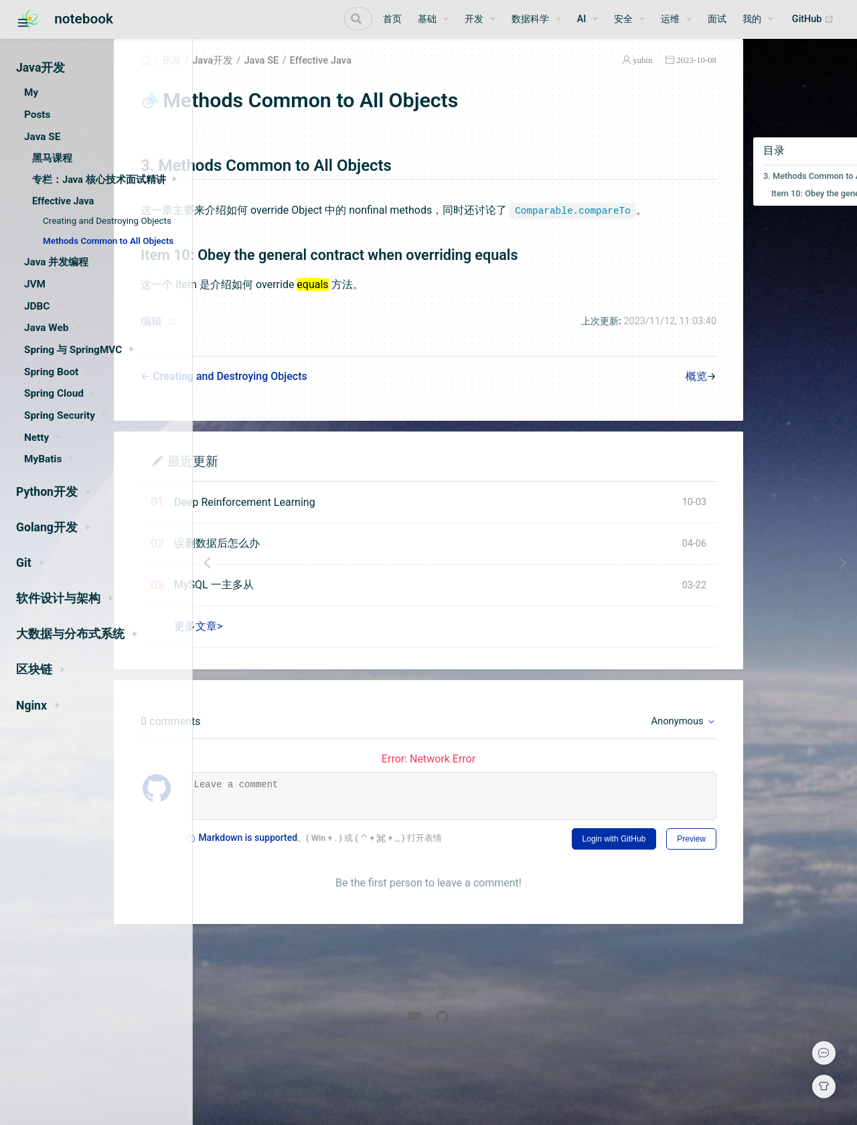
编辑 (239, 355)
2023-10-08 (643, 76)
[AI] (588, 19)
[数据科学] (536, 19)
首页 (392, 19)
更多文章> (286, 660)
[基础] (433, 19)
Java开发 (300, 76)
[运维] (676, 19)
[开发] (480, 19)
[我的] (758, 19)
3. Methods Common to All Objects (776, 192)
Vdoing (444, 1090)
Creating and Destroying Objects (107, 221)
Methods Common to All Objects (108, 241)
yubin (589, 76)
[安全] (629, 19)
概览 (642, 410)
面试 (717, 19)
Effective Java (408, 76)
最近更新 (280, 494)
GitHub (816, 19)
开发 (259, 76)
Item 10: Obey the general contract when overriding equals (780, 209)
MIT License (636, 1090)
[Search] (304, 18)
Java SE (348, 76)
